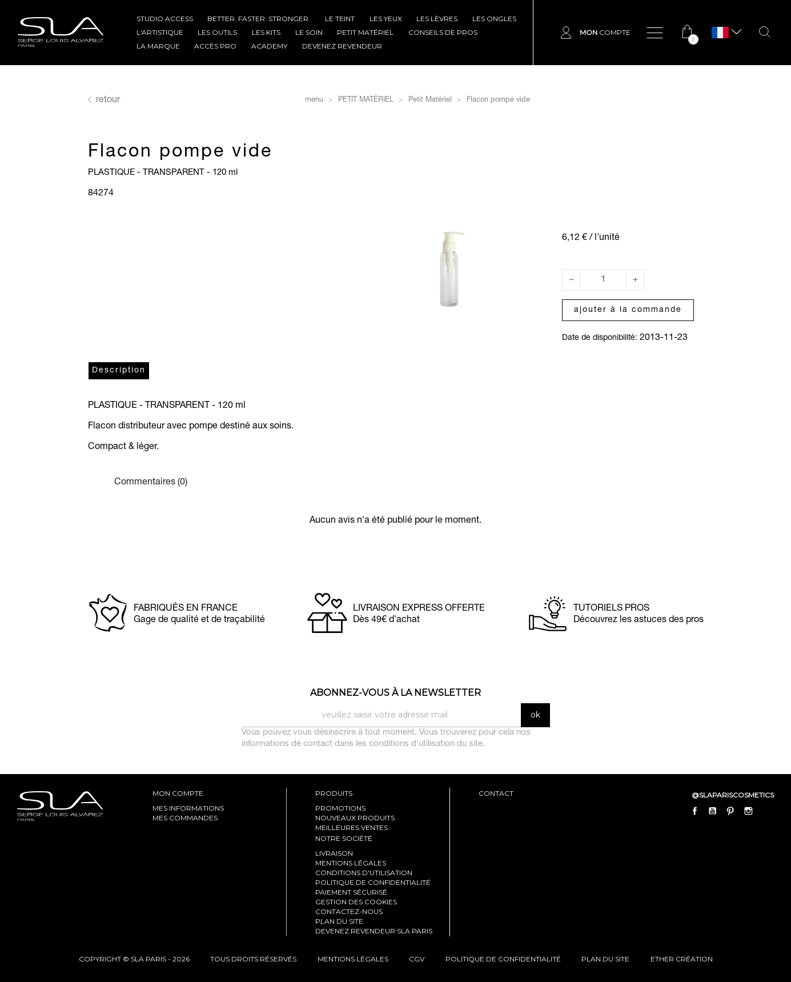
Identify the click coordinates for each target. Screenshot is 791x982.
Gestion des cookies (356, 901)
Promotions (340, 808)
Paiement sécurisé (351, 892)
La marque (158, 46)
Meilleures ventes (351, 827)
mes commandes (185, 817)
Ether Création (682, 959)
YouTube (713, 810)
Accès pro (215, 46)
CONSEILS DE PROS (442, 32)
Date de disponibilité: (599, 338)
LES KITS (266, 32)
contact (496, 793)
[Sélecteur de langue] (720, 33)
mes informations (188, 808)
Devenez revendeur (342, 46)
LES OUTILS (217, 32)
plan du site (605, 959)
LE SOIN (309, 32)
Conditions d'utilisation (363, 872)
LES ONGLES (494, 18)
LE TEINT (340, 18)
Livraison (334, 853)
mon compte (177, 793)
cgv (416, 959)
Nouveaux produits (355, 817)
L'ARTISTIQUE (159, 32)
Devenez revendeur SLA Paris (373, 931)
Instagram (748, 810)
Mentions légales (350, 863)
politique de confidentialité (503, 959)
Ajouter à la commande (628, 310)
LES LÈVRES (436, 18)
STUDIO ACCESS (164, 18)
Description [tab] (119, 371)
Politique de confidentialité (373, 882)
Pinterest (730, 810)
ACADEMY (269, 46)
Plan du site (339, 921)
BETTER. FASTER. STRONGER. (258, 18)
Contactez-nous (349, 911)
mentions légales (353, 959)
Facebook (695, 810)
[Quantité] (603, 280)
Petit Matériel (365, 32)
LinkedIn (766, 810)
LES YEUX (386, 18)
